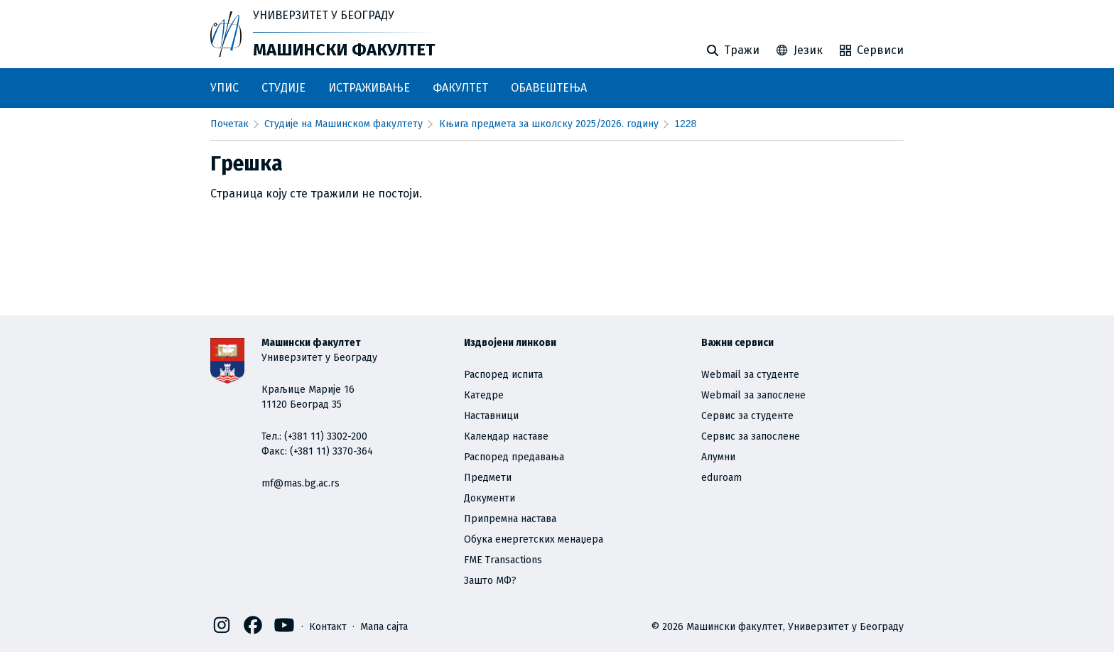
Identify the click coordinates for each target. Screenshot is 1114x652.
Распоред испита (503, 375)
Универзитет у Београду (323, 15)
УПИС (224, 87)
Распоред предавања (514, 457)
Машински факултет (344, 50)
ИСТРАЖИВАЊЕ (369, 87)
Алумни (718, 457)
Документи (489, 498)
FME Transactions (503, 560)
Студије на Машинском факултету (343, 124)
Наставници (491, 416)
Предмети (488, 478)
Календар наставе (506, 436)
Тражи (733, 50)
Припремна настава (510, 519)
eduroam (721, 478)
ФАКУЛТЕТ (460, 87)
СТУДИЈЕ (283, 87)
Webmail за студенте (750, 375)
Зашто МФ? (490, 581)
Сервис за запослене (750, 436)
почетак (229, 124)
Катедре (484, 395)
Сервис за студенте (747, 416)
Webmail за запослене (753, 395)
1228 (685, 123)
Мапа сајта (384, 626)
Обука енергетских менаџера (533, 539)
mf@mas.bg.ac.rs (300, 483)
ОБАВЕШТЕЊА (549, 87)
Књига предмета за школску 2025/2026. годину (549, 124)
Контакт (328, 626)
